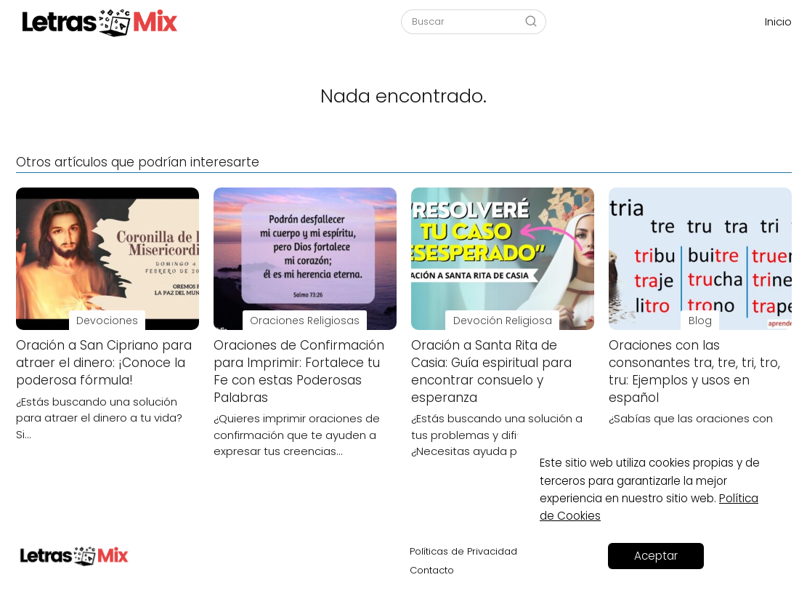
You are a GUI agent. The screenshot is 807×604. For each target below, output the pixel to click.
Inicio (778, 21)
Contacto (432, 570)
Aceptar (656, 555)
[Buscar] (531, 21)
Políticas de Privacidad (463, 551)
